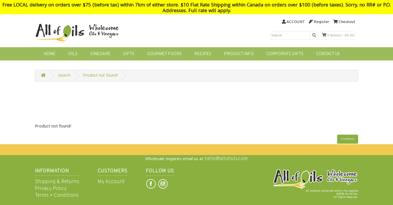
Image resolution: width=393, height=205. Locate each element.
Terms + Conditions (57, 195)
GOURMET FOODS (164, 54)
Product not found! (100, 75)
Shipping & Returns (57, 182)
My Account (111, 182)
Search (64, 75)
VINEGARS (100, 54)
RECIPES (203, 54)
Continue (348, 139)
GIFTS (128, 54)
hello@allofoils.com (226, 159)
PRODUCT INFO (239, 54)
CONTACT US (328, 54)
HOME (50, 54)
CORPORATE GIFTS (285, 54)
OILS (72, 54)
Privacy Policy (51, 188)
